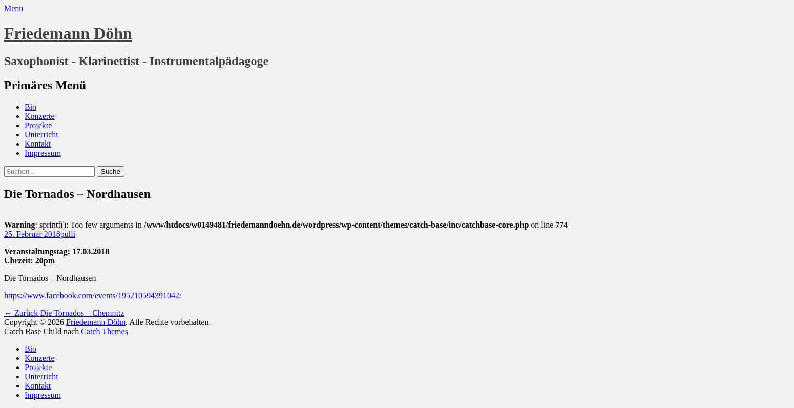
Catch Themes (104, 331)
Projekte (38, 125)
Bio (30, 107)
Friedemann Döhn (68, 33)
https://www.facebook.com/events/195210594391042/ (92, 295)
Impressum (43, 153)
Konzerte (40, 116)
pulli (67, 234)
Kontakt (38, 143)
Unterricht (41, 134)
